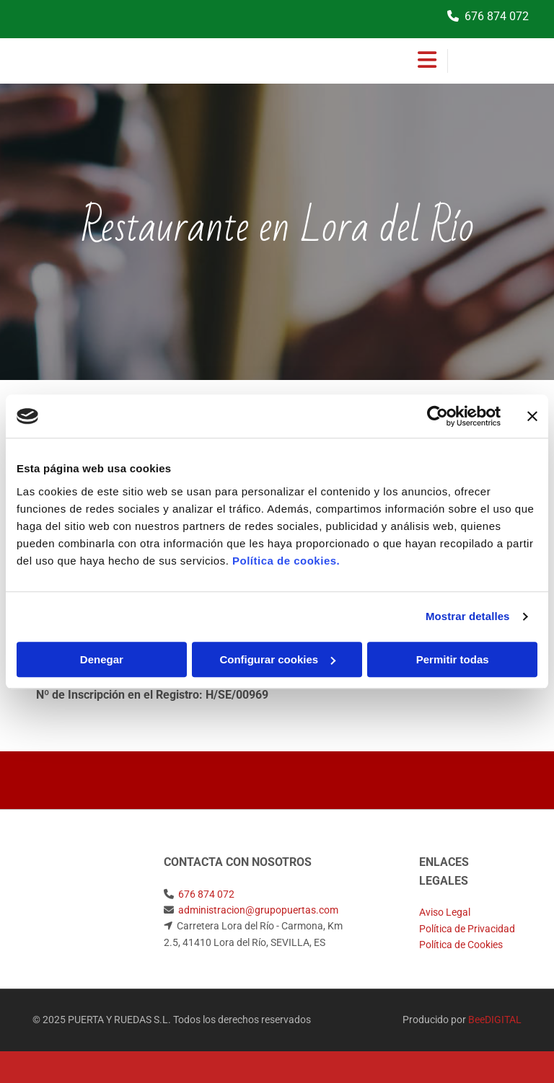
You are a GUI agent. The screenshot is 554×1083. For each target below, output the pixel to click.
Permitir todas (452, 659)
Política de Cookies (461, 944)
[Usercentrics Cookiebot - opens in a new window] (437, 416)
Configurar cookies (277, 659)
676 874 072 (497, 16)
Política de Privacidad (467, 928)
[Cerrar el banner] (532, 416)
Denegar (101, 659)
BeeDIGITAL (495, 1019)
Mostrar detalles (468, 616)
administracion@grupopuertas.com (258, 910)
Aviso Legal (444, 912)
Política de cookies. (286, 560)
